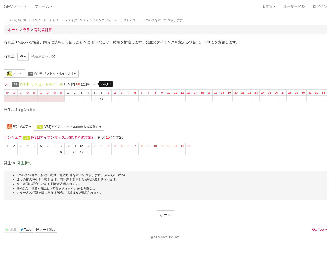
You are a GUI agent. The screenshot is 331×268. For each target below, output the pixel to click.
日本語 (269, 6)
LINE (10, 230)
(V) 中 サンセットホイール (52, 74)
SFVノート (15, 6)
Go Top (319, 229)
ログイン (320, 6)
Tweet (26, 230)
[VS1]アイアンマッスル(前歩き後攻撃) (69, 127)
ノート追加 (45, 230)
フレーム (44, 6)
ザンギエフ (19, 126)
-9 (23, 56)
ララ (14, 73)
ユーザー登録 (294, 6)
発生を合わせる (43, 56)
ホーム (165, 215)
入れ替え (28, 110)
